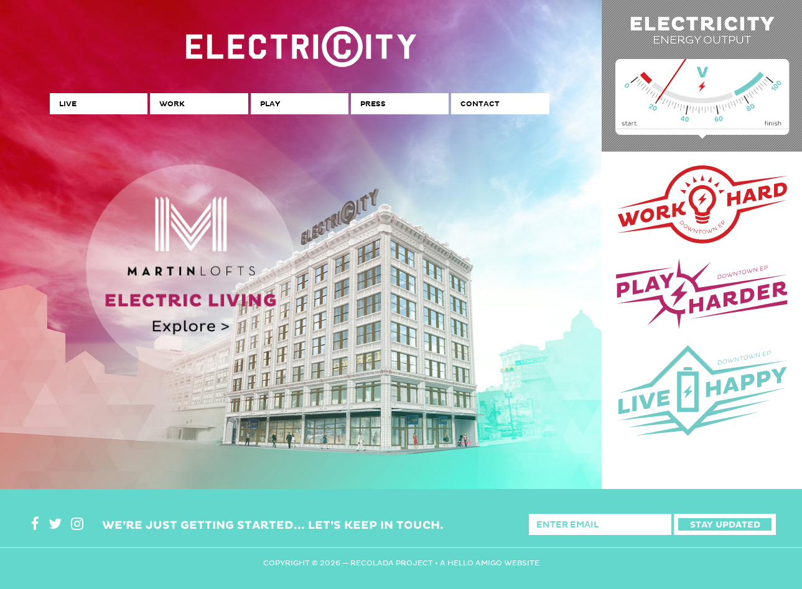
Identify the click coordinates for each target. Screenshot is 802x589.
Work (171, 103)
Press (373, 103)
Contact (480, 103)
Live (68, 103)
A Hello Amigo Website (489, 563)
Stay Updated (725, 524)
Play (270, 103)
